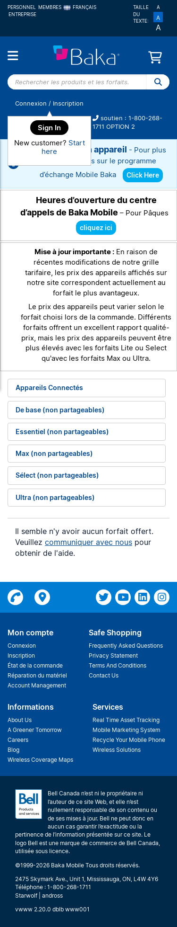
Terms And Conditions (117, 665)
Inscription (68, 103)
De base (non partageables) (60, 410)
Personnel (22, 7)
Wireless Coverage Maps (40, 759)
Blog (13, 749)
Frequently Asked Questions (126, 645)
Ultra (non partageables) (55, 497)
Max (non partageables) (54, 453)
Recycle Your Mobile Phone (129, 739)
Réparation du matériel (37, 675)
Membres (49, 7)
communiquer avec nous (88, 542)
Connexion (31, 103)
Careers (18, 739)
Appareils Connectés (49, 387)
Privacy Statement (113, 655)
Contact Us (103, 675)
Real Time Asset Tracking (126, 719)
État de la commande (35, 665)
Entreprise (22, 14)
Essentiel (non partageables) (62, 432)
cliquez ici (96, 227)
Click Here (142, 175)
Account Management (37, 685)
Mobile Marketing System (126, 729)
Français (80, 7)
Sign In (49, 127)
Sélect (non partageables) (57, 475)
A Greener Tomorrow (35, 729)
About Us (20, 719)
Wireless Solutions (117, 749)
